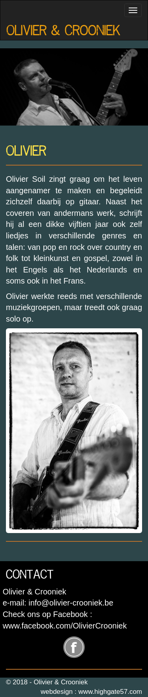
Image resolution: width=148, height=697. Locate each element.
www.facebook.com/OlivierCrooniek (65, 625)
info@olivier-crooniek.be (70, 602)
